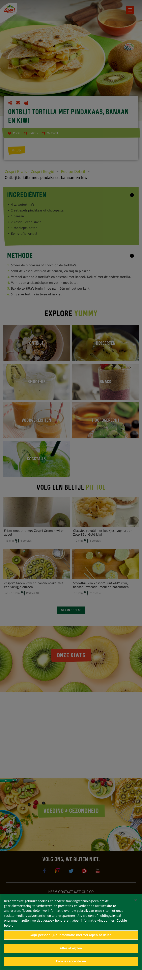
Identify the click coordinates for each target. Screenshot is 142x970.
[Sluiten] (135, 900)
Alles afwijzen (71, 948)
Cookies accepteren (71, 961)
